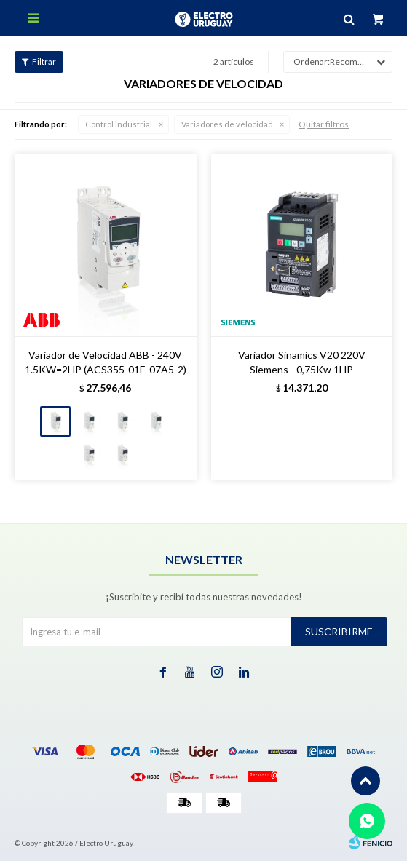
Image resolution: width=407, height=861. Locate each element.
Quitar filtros (324, 124)
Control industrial (118, 124)
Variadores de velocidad (227, 124)
